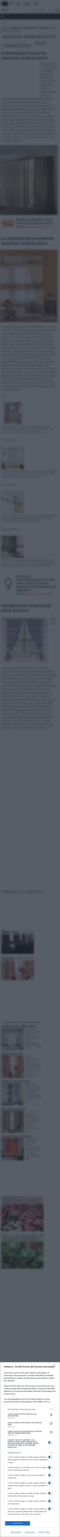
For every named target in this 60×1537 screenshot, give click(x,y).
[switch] (50, 1415)
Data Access (30, 1532)
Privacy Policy (44, 1532)
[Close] (55, 1367)
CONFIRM (17, 1523)
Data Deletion (15, 1532)
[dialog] (30, 1449)
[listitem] (30, 1409)
